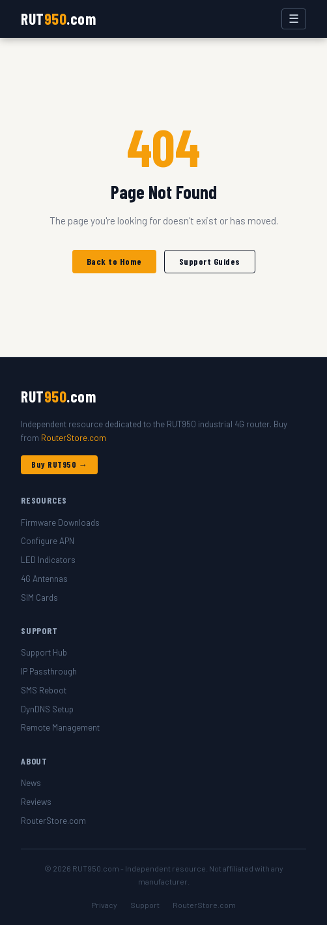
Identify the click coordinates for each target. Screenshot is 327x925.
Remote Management (60, 727)
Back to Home (114, 261)
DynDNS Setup (47, 709)
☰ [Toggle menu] (294, 18)
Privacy (104, 904)
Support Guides (209, 261)
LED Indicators (48, 559)
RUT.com (58, 18)
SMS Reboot (43, 690)
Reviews (36, 801)
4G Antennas (44, 578)
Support (145, 904)
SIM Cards (39, 597)
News (31, 783)
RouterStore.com (73, 437)
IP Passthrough (49, 671)
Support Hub (44, 652)
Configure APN (47, 541)
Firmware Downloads (60, 522)
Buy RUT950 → (59, 464)
